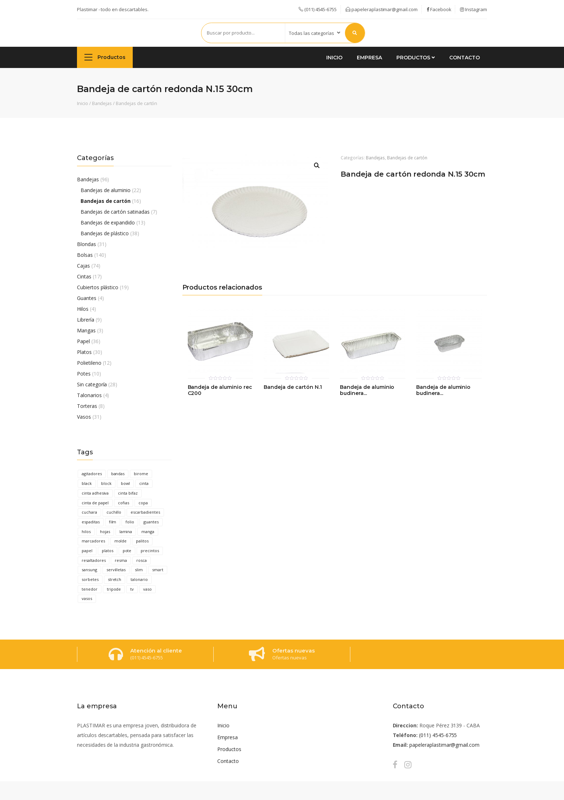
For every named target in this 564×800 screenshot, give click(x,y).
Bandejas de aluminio (106, 190)
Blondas (86, 244)
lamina (125, 531)
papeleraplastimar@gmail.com (382, 9)
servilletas (116, 569)
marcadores (93, 541)
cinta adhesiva (95, 493)
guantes (151, 521)
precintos (150, 550)
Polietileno (89, 362)
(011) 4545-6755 (438, 735)
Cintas (84, 276)
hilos (86, 531)
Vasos (84, 416)
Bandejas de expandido (108, 222)
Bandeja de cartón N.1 (293, 387)
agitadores (92, 473)
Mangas (86, 330)
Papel (83, 341)
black (87, 483)
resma (121, 560)
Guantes (86, 298)
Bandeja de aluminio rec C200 (220, 390)
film (113, 521)
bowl (125, 483)
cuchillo (114, 512)
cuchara (89, 512)
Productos (105, 57)
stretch (115, 579)
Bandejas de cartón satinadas (115, 211)
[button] (316, 165)
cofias (123, 502)
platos (107, 550)
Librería (85, 319)
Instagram (473, 9)
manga (147, 531)
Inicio (334, 57)
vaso (147, 589)
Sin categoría (92, 384)
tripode (114, 589)
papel (87, 550)
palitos (142, 541)
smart (157, 569)
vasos (87, 598)
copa (143, 502)
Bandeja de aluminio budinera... (367, 390)
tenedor (89, 589)
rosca (141, 560)
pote (127, 550)
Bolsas (85, 254)
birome (141, 473)
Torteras (87, 406)
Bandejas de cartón (136, 103)
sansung (89, 569)
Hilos (82, 308)
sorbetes (90, 579)
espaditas (91, 521)
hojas (105, 531)
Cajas (83, 265)
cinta (144, 483)
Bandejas (102, 103)
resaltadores (93, 560)
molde (120, 541)
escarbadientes (145, 512)
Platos (84, 352)
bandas (118, 473)
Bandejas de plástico (105, 233)
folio (130, 521)
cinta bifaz (128, 493)
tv (132, 589)
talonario (139, 579)
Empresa (369, 57)
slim (139, 569)
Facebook (439, 9)
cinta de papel (95, 502)
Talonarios (89, 395)
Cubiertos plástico (97, 287)
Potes (84, 373)
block (106, 483)
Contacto (464, 57)
